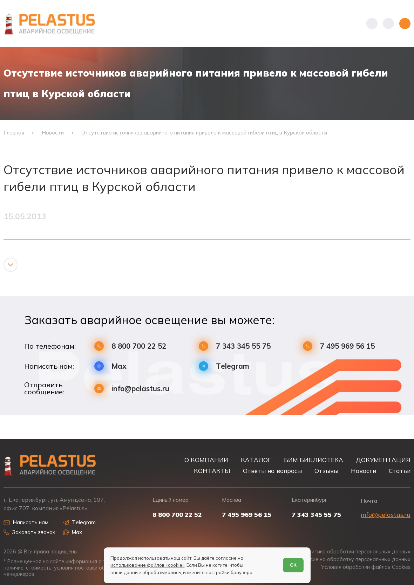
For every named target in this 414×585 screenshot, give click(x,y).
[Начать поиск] (388, 23)
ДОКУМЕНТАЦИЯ (383, 460)
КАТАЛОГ (256, 460)
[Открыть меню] (404, 23)
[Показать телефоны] (372, 23)
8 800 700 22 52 (138, 346)
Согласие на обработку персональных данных (353, 559)
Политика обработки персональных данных (356, 551)
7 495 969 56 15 (347, 346)
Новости (363, 470)
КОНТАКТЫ (212, 470)
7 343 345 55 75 (243, 346)
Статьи (399, 470)
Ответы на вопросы (272, 470)
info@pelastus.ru (140, 388)
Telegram (232, 366)
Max (119, 366)
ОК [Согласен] (293, 565)
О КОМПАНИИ (206, 460)
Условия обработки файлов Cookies (365, 567)
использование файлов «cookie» (147, 565)
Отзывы (326, 470)
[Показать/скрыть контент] (11, 265)
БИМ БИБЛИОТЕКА (313, 460)
